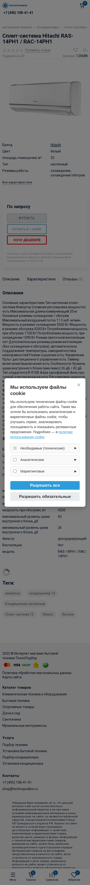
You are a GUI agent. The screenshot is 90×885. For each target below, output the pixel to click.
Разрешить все (45, 485)
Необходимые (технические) (42, 448)
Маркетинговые (32, 471)
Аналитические (32, 460)
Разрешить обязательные (45, 496)
